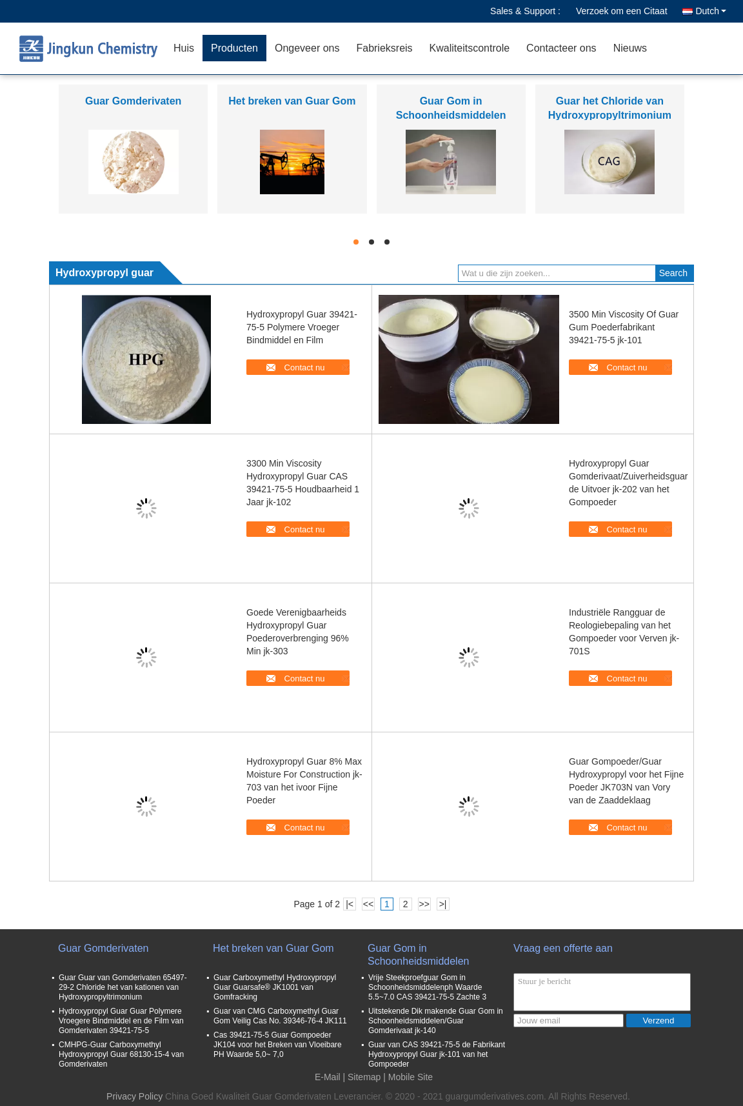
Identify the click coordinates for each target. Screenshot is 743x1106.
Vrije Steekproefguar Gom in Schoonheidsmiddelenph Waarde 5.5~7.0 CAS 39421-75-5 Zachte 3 (427, 987)
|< (349, 904)
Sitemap (364, 1077)
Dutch (710, 11)
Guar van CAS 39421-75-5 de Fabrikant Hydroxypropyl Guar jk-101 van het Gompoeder (436, 1054)
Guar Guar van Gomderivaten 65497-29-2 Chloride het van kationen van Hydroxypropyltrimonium (123, 987)
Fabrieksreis (384, 48)
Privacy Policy (134, 1096)
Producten (234, 48)
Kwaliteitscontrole (470, 48)
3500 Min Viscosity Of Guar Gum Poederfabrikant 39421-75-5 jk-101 (624, 327)
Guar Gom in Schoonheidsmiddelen (418, 955)
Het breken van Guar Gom (291, 101)
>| (443, 904)
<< (368, 904)
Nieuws (630, 48)
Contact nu (304, 367)
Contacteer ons (561, 48)
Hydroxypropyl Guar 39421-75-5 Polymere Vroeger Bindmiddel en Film (301, 327)
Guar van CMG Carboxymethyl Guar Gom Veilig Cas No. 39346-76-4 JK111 (280, 1016)
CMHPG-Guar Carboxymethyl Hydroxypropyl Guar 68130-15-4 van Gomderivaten (121, 1054)
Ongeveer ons (307, 48)
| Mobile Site (408, 1077)
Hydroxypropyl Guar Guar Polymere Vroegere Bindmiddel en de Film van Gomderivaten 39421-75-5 (121, 1021)
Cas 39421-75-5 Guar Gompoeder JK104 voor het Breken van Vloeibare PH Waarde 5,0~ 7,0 (277, 1045)
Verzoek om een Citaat (622, 11)
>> (424, 904)
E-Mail (328, 1077)
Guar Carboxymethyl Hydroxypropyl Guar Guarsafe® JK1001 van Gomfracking (274, 987)
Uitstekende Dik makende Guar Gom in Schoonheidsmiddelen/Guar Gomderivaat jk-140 (435, 1021)
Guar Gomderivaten (133, 101)
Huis (183, 48)
